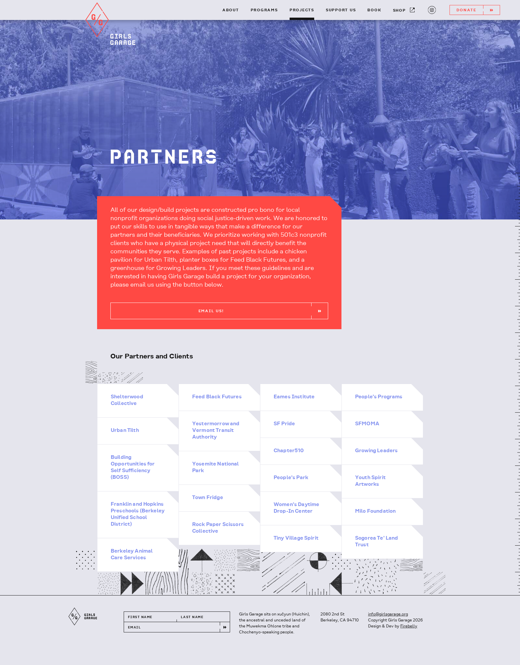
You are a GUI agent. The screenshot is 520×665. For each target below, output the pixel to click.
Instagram (431, 9)
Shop (404, 10)
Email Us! (263, 311)
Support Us (341, 10)
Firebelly (408, 626)
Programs (264, 10)
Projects (302, 10)
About (230, 10)
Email (134, 627)
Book (374, 10)
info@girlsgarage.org (388, 614)
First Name (140, 617)
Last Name (192, 617)
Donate (478, 10)
